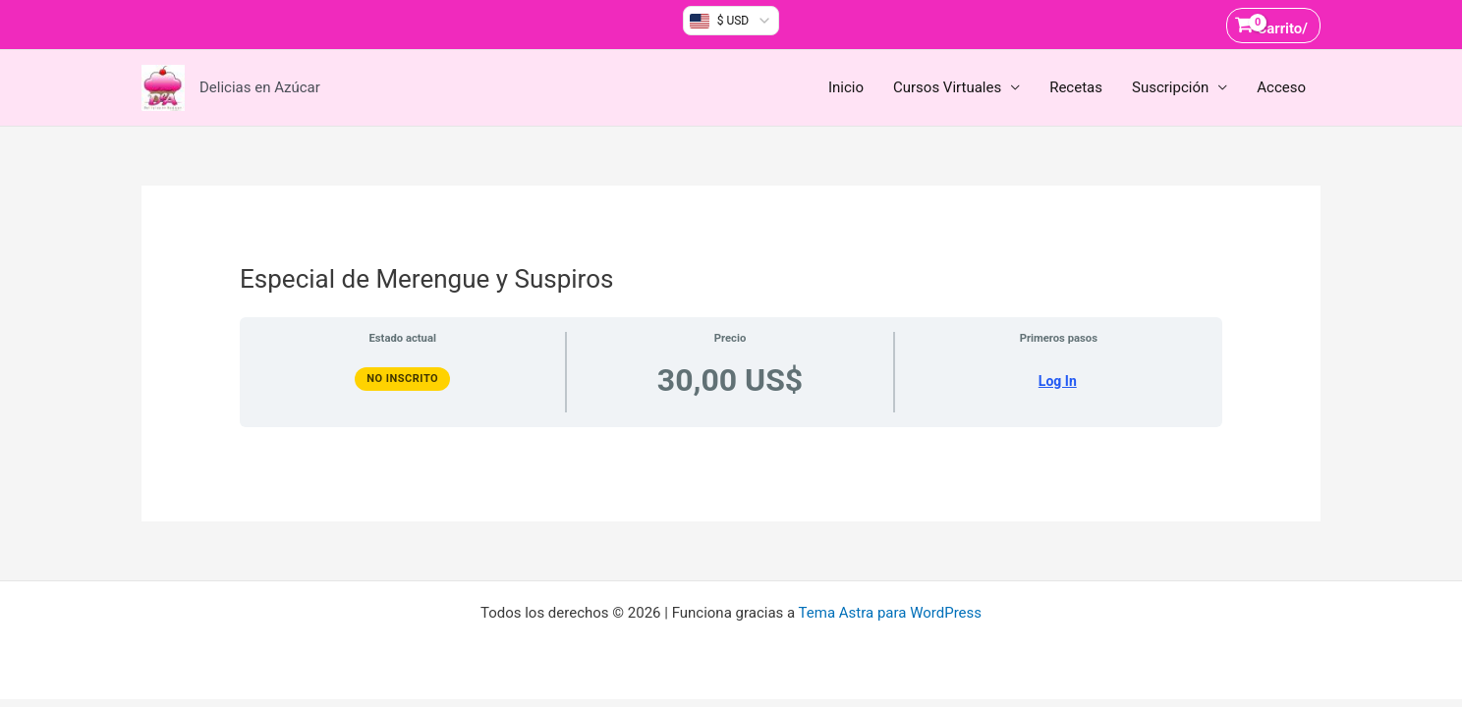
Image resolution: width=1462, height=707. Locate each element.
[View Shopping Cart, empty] (1273, 25)
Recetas (1075, 87)
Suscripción (1170, 87)
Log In (1058, 381)
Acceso (1281, 87)
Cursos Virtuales (947, 87)
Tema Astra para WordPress (890, 613)
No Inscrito (402, 378)
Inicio (846, 87)
